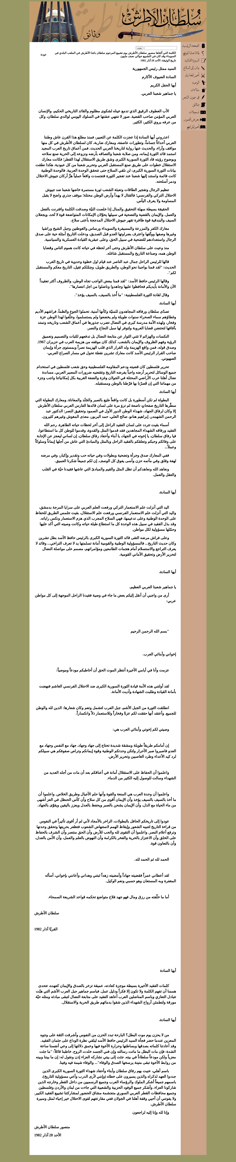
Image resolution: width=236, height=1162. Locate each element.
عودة (43, 54)
